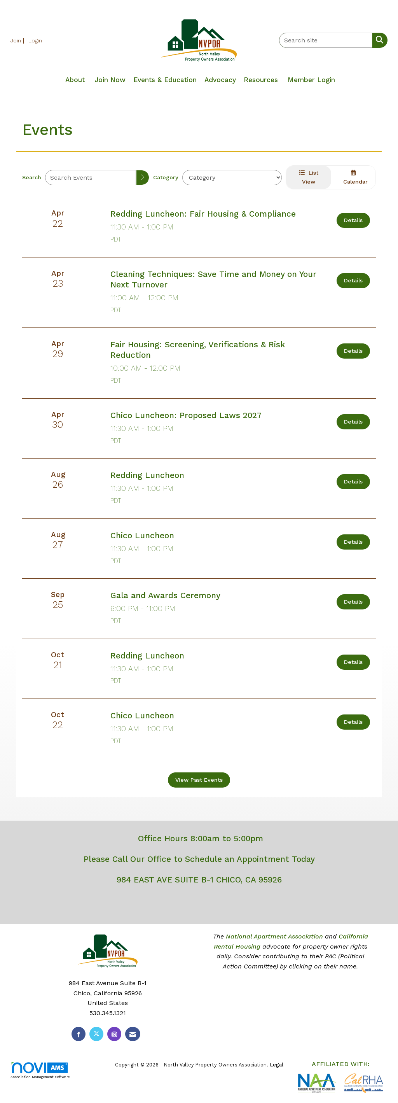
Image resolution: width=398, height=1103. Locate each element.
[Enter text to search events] (90, 177)
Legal (276, 1065)
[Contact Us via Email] (132, 1034)
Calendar (353, 177)
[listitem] (18, 40)
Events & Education (165, 80)
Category (165, 177)
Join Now (110, 80)
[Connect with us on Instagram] (114, 1034)
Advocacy (220, 80)
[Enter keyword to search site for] (325, 40)
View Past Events (199, 780)
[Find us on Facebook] (79, 1034)
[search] (142, 177)
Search (31, 177)
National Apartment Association (274, 936)
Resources (261, 80)
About (75, 80)
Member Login (311, 80)
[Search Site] (378, 40)
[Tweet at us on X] (96, 1034)
